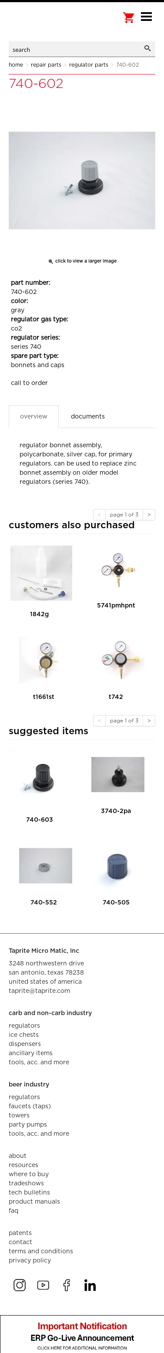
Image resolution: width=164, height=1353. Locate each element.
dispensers (25, 1044)
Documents (88, 417)
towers (19, 1116)
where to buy (29, 1174)
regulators (24, 1026)
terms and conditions (41, 1251)
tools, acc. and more (39, 1062)
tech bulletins (29, 1193)
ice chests (24, 1035)
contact (20, 1242)
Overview (33, 417)
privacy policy (30, 1261)
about (18, 1156)
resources (23, 1165)
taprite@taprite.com (39, 991)
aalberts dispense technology (52, 26)
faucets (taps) (30, 1106)
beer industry (29, 1085)
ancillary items (31, 1053)
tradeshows (26, 1184)
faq (13, 1211)
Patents (20, 1233)
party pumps (28, 1125)
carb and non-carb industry (50, 1013)
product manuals (34, 1202)
